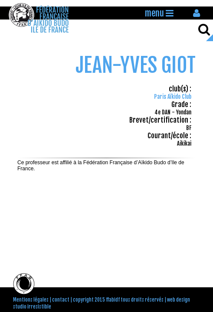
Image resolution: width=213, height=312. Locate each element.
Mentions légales (31, 300)
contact (60, 300)
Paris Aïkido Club (172, 96)
